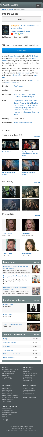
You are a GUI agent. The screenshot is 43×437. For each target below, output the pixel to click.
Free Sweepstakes (28, 393)
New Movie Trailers (28, 388)
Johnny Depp (18, 107)
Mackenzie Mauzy (23, 73)
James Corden (14, 56)
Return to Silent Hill (9, 358)
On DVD (10, 9)
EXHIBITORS (6, 386)
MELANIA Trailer (8, 304)
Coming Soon (6, 375)
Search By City (27, 369)
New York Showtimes (29, 375)
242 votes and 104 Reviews (25, 26)
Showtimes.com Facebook (9, 412)
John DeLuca (26, 94)
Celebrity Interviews (29, 392)
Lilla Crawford (17, 75)
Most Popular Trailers (29, 390)
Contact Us (14, 430)
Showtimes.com (6, 408)
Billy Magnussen (30, 107)
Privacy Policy (23, 430)
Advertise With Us (7, 414)
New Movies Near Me (8, 373)
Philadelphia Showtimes (30, 379)
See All (37, 136)
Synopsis (29, 19)
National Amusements (8, 399)
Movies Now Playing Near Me (10, 369)
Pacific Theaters (6, 401)
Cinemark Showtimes (8, 392)
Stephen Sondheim (12, 83)
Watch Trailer (21, 50)
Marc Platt (17, 94)
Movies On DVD (6, 377)
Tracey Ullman (19, 105)
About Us (4, 416)
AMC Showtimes (6, 388)
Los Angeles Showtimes (30, 373)
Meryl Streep (18, 101)
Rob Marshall (18, 86)
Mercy (5, 339)
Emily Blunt (34, 56)
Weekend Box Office (7, 379)
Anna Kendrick (25, 103)
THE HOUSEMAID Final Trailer (12, 324)
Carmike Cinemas (7, 393)
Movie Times (27, 371)
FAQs (8, 430)
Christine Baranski (31, 105)
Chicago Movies (27, 377)
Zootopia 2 (6, 346)
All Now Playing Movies (8, 371)
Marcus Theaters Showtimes (10, 397)
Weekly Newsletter (29, 397)
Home (4, 9)
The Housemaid (8, 350)
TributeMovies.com (7, 410)
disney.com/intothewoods (23, 123)
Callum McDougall (27, 96)
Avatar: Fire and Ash (9, 342)
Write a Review (16, 28)
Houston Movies (27, 380)
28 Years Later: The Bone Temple (13, 354)
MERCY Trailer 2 (8, 314)
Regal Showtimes (7, 390)
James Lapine (35, 80)
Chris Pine (35, 103)
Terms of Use (32, 430)
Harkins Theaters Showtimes (10, 395)
